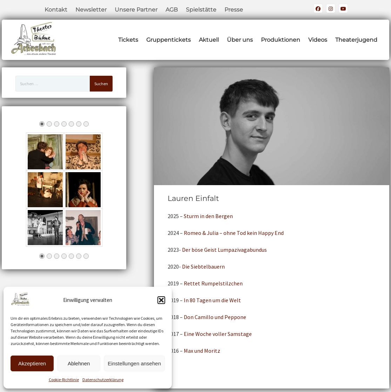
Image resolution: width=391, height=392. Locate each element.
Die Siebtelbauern (203, 266)
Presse (233, 9)
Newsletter (91, 9)
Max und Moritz (202, 350)
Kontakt (56, 9)
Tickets (128, 39)
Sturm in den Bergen (208, 215)
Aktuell (209, 39)
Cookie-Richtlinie (64, 379)
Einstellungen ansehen (134, 363)
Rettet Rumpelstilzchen (213, 283)
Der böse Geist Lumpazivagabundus (224, 249)
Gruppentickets (168, 39)
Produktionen (280, 39)
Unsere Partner (136, 9)
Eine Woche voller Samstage (218, 333)
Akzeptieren (32, 363)
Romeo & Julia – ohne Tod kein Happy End (234, 232)
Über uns (240, 39)
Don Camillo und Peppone (215, 316)
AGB (172, 9)
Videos (317, 39)
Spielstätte (201, 9)
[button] (161, 300)
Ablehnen (79, 363)
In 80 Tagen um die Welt (212, 300)
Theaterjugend (356, 39)
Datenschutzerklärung (102, 379)
